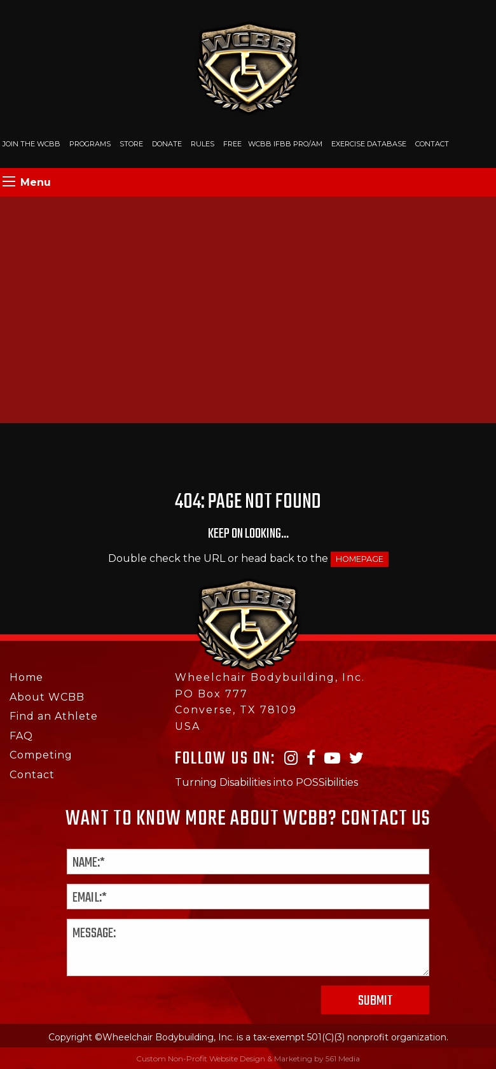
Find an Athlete (54, 716)
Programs (90, 143)
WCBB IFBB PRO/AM (285, 143)
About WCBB (47, 697)
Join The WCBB (31, 143)
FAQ (21, 736)
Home (26, 677)
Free (232, 143)
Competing (41, 755)
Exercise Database (368, 143)
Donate (167, 143)
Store (131, 143)
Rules (202, 143)
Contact (432, 143)
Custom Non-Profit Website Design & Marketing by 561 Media (248, 1058)
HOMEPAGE (359, 559)
